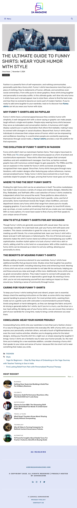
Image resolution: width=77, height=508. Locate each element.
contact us (38, 502)
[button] (72, 19)
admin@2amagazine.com (38, 467)
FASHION (6, 75)
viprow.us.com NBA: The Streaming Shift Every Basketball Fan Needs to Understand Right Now (30, 407)
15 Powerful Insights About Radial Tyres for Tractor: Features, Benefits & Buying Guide (31, 439)
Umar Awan (6, 72)
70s (17, 155)
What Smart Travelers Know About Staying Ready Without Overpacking (30, 417)
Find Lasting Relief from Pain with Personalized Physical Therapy (33, 367)
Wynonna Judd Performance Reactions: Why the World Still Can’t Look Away (31, 396)
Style (8, 357)
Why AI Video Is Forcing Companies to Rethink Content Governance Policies (28, 428)
